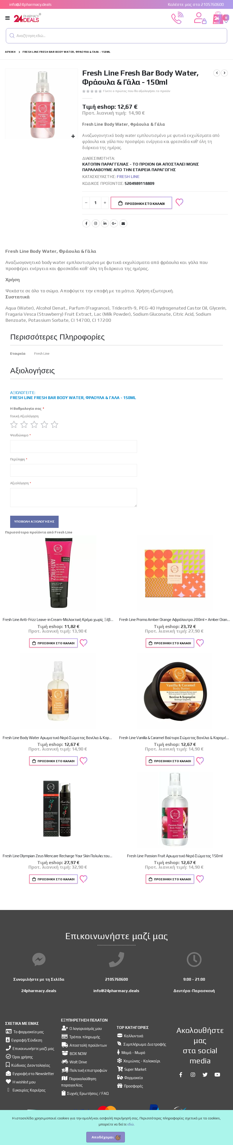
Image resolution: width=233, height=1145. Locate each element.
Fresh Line (128, 178)
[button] (12, 35)
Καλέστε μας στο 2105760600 (196, 4)
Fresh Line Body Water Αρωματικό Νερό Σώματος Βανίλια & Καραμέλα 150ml (58, 743)
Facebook (86, 225)
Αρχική (10, 51)
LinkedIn (105, 225)
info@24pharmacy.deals (30, 4)
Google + (114, 225)
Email (123, 225)
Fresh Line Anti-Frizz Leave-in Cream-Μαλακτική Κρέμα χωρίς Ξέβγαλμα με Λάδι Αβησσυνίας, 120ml (58, 625)
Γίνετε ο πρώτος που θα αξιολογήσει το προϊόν (139, 91)
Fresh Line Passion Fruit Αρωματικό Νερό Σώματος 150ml (174, 862)
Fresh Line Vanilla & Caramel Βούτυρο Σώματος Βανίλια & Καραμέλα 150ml (174, 743)
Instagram (96, 225)
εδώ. (131, 1124)
